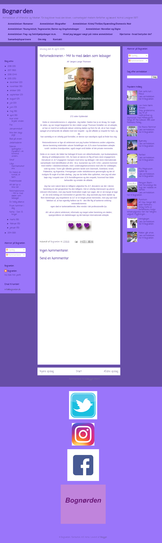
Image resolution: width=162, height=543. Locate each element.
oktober (13, 90)
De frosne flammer (147, 127)
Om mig (42, 39)
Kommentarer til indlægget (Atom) (84, 379)
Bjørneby (143, 141)
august (13, 98)
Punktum (143, 199)
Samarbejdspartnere (19, 39)
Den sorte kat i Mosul (145, 92)
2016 (10, 74)
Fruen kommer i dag (16, 207)
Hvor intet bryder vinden (16, 120)
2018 (10, 66)
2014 (10, 232)
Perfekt (142, 154)
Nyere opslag (47, 371)
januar (13, 227)
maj (12, 111)
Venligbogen (144, 218)
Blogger (103, 537)
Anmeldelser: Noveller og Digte (103, 29)
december (14, 82)
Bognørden (17, 11)
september (15, 94)
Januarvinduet (15, 128)
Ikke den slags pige (15, 134)
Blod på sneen (15, 139)
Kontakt (57, 39)
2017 (10, 70)
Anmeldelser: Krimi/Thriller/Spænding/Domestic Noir (102, 23)
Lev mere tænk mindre (146, 106)
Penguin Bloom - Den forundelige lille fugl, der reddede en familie (148, 186)
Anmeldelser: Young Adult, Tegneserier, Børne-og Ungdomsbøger (43, 29)
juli (11, 103)
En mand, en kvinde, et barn (15, 175)
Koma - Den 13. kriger (16, 213)
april (12, 115)
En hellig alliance (16, 202)
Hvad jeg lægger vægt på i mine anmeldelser (88, 34)
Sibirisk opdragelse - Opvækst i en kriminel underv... (16, 151)
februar (13, 223)
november (14, 86)
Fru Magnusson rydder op (146, 170)
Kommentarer (13, 255)
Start (79, 371)
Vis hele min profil (13, 275)
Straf (11, 160)
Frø (10, 125)
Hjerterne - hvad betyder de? (136, 34)
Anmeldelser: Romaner (20, 23)
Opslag (10, 250)
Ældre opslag (111, 371)
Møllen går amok (146, 232)
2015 (10, 78)
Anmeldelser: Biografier (53, 23)
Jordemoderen (15, 142)
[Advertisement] (79, 344)
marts (13, 219)
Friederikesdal (15, 181)
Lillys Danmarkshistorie (16, 166)
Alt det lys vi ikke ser (14, 186)
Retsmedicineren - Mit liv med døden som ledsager (16, 195)
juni (12, 107)
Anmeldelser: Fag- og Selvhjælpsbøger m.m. (32, 34)
